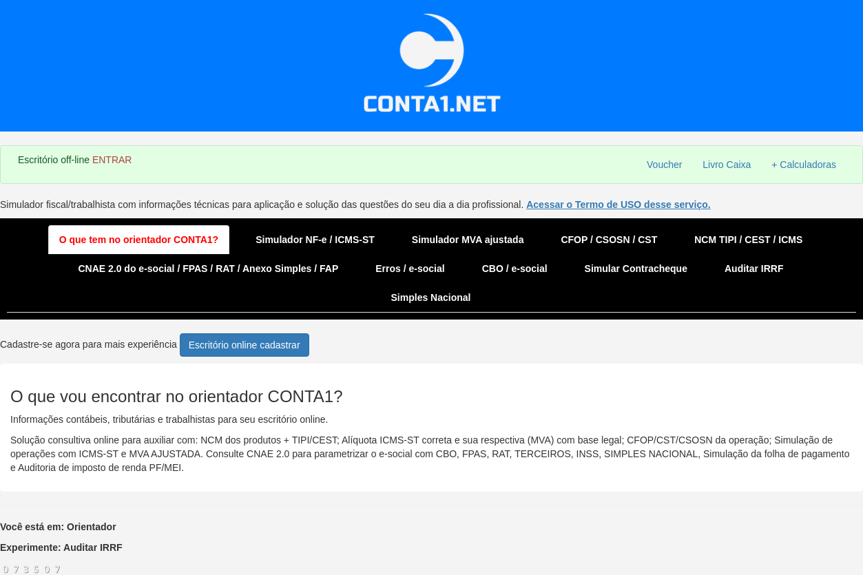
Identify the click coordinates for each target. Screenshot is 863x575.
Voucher (664, 164)
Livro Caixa (727, 164)
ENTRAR (112, 159)
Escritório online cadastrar (244, 345)
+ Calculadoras (803, 164)
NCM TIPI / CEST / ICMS (748, 239)
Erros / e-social (409, 268)
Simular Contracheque (636, 268)
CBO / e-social (515, 268)
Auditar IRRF (754, 268)
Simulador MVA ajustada (468, 239)
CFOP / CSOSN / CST (609, 239)
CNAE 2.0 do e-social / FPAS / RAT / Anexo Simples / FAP (208, 268)
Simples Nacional (431, 297)
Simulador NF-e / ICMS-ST (315, 239)
